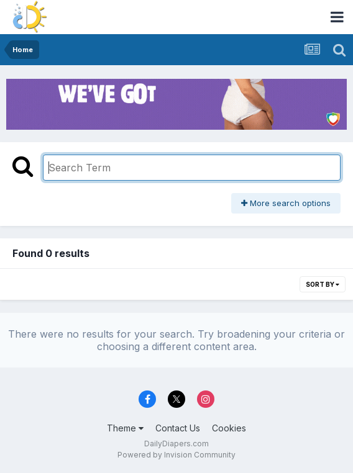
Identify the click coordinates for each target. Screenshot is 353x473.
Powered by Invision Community (176, 454)
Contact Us (177, 428)
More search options (286, 203)
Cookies (229, 428)
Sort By (322, 284)
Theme (125, 428)
